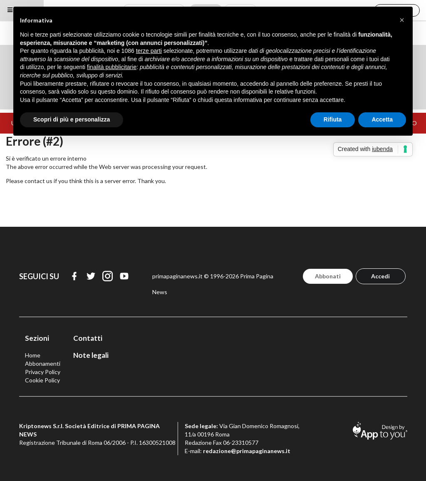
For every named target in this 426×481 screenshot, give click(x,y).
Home (32, 355)
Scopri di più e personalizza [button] (71, 119)
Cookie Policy (42, 380)
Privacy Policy (42, 371)
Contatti (87, 338)
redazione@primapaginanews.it (246, 450)
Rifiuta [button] (333, 119)
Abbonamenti (42, 363)
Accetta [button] (382, 119)
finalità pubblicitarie (111, 67)
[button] (402, 20)
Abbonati (328, 276)
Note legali (91, 355)
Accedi (380, 276)
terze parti (149, 50)
